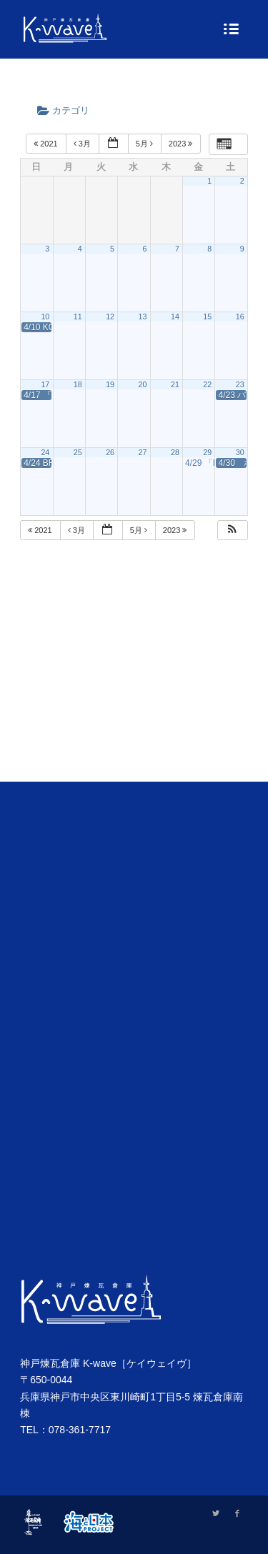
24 (45, 452)
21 (175, 384)
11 (78, 316)
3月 (83, 143)
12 (110, 316)
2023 (182, 143)
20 (143, 384)
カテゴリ (68, 110)
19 (110, 384)
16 (240, 316)
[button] (232, 530)
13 (143, 316)
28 (175, 452)
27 (143, 452)
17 (45, 384)
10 (45, 316)
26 (110, 452)
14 (175, 316)
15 (207, 316)
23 (240, 384)
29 (207, 452)
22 (207, 384)
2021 (47, 143)
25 (78, 452)
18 (78, 384)
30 (240, 452)
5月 (145, 143)
